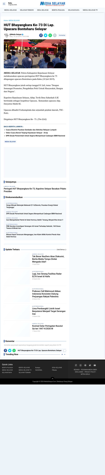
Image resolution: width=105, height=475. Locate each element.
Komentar (62, 35)
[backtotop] (52, 379)
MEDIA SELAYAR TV (90, 10)
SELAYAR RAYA (73, 10)
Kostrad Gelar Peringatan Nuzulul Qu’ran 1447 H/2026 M (47, 327)
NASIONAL (38, 370)
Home (6, 20)
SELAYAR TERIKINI (25, 372)
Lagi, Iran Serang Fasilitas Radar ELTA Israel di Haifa (47, 275)
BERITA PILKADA (58, 10)
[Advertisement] (35, 162)
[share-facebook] (41, 35)
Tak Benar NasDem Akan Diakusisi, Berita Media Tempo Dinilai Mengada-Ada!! (48, 259)
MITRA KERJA (85, 374)
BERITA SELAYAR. (24, 367)
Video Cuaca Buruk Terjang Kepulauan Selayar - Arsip (27, 133)
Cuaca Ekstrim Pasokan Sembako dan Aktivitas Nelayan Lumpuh (31, 130)
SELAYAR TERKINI (27, 10)
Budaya (37, 367)
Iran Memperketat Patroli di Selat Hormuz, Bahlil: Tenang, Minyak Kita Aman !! (34, 220)
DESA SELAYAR (42, 10)
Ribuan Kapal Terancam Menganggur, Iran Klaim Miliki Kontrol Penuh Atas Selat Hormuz (33, 236)
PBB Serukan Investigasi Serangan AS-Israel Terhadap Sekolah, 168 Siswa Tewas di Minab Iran (33, 227)
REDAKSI (77, 369)
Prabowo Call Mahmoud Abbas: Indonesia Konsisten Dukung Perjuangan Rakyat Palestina (46, 294)
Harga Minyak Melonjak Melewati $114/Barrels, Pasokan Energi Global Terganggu (32, 206)
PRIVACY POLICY (90, 372)
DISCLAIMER (79, 372)
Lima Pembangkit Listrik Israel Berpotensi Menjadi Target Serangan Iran (49, 311)
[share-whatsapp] (50, 35)
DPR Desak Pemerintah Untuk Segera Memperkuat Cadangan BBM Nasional (35, 136)
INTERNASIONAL (38, 271)
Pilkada (54, 370)
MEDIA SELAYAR (10, 10)
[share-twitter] (45, 35)
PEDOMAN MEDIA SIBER (89, 369)
